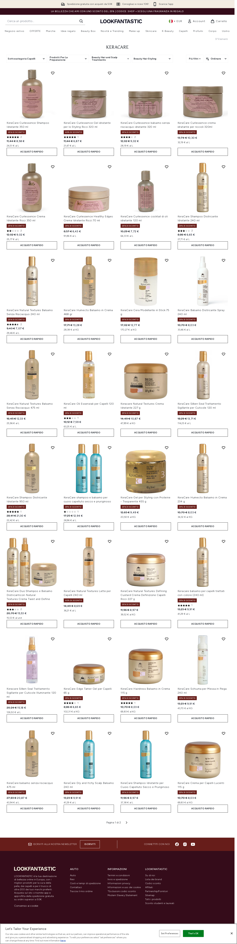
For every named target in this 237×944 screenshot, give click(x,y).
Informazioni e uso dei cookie (124, 887)
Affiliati (149, 887)
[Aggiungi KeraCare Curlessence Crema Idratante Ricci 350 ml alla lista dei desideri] (53, 167)
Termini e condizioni (119, 875)
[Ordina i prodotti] (216, 59)
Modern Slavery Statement (122, 895)
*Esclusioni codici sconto (122, 891)
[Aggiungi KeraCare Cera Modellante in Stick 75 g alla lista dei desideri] (167, 260)
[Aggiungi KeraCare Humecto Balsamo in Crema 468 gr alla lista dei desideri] (110, 260)
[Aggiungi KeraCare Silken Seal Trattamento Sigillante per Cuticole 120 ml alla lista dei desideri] (224, 354)
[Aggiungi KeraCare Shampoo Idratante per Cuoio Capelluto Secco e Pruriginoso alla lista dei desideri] (167, 733)
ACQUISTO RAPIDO (31, 151)
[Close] (231, 933)
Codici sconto (153, 883)
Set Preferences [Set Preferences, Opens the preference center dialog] (169, 933)
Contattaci (76, 887)
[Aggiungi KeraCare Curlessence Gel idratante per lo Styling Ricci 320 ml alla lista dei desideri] (110, 73)
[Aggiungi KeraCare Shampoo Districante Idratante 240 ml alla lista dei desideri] (224, 167)
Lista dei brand (153, 879)
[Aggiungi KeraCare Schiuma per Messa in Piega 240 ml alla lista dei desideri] (224, 639)
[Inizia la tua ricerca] (45, 21)
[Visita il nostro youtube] (193, 844)
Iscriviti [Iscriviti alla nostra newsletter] (89, 844)
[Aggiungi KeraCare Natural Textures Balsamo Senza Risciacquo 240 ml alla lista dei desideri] (53, 260)
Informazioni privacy (119, 883)
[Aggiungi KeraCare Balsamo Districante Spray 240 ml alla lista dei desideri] (224, 260)
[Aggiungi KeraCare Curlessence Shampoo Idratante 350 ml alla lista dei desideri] (53, 73)
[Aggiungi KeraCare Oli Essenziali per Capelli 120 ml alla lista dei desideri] (110, 354)
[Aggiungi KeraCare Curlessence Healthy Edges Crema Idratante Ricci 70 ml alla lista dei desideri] (110, 167)
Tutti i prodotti (153, 899)
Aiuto (73, 875)
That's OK (193, 933)
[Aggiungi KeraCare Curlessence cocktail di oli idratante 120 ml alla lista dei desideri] (167, 167)
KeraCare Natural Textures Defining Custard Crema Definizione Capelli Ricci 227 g (144, 595)
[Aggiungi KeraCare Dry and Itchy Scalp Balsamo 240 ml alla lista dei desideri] (110, 733)
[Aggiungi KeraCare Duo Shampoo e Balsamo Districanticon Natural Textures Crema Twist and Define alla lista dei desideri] (53, 541)
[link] (196, 21)
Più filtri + (194, 58)
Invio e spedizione (118, 879)
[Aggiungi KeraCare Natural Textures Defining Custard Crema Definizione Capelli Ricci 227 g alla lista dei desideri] (167, 541)
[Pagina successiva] (126, 822)
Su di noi (150, 875)
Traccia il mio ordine (81, 891)
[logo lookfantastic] (121, 21)
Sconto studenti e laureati (159, 903)
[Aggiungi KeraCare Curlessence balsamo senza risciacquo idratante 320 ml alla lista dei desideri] (167, 73)
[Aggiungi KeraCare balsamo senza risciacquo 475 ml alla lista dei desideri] (53, 733)
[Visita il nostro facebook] (177, 844)
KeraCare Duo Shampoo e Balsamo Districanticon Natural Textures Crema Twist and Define (29, 595)
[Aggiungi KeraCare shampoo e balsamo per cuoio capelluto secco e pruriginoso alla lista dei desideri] (110, 448)
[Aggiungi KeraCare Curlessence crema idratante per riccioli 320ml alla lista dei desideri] (224, 73)
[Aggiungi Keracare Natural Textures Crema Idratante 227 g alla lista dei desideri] (167, 354)
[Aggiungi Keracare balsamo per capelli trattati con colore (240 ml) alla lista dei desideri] (224, 541)
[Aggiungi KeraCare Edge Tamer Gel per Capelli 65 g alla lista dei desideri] (110, 639)
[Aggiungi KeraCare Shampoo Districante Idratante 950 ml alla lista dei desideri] (53, 448)
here (63, 940)
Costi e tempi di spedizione (85, 883)
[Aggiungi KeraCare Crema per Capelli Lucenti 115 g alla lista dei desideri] (224, 733)
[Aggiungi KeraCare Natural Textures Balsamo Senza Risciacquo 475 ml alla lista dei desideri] (53, 354)
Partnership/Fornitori (156, 891)
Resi (72, 879)
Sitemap (150, 895)
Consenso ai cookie (26, 905)
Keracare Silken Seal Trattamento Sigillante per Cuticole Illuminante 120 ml (31, 692)
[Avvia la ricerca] (81, 21)
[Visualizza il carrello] (219, 21)
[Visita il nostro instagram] (185, 844)
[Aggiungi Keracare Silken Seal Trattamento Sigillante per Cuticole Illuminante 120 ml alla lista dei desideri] (53, 639)
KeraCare (117, 47)
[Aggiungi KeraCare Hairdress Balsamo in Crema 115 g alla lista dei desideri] (167, 639)
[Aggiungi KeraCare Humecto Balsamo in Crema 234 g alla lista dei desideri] (224, 448)
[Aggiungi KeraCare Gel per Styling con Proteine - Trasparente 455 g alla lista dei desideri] (167, 448)
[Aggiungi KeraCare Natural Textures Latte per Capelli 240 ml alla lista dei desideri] (110, 541)
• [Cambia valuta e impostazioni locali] (175, 21)
